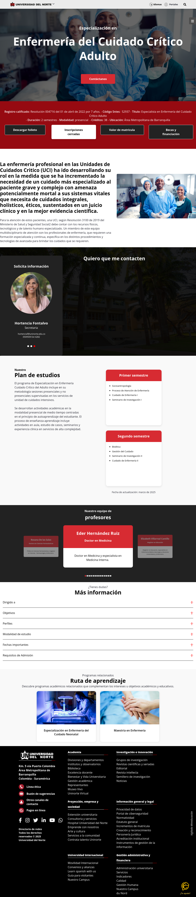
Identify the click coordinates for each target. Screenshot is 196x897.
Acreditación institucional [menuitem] (133, 838)
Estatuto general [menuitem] (127, 822)
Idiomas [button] (155, 4)
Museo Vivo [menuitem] (75, 789)
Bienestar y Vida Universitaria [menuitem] (87, 777)
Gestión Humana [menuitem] (127, 885)
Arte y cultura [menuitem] (76, 831)
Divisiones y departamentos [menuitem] (86, 760)
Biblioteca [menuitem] (74, 768)
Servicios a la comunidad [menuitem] (84, 835)
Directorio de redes (30, 829)
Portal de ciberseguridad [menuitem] (132, 813)
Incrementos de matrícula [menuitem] (133, 826)
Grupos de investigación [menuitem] (132, 760)
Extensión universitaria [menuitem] (82, 814)
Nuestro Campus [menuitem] (79, 880)
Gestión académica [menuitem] (80, 781)
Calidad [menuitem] (121, 881)
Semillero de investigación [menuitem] (133, 777)
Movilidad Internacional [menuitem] (83, 863)
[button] (184, 4)
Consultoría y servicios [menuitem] (82, 819)
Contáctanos (98, 79)
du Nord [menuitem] (122, 893)
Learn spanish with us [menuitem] (82, 871)
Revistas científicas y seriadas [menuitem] (135, 764)
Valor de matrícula (122, 130)
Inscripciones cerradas (74, 132)
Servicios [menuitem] (122, 872)
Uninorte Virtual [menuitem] (78, 793)
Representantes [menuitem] (78, 785)
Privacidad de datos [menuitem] (129, 809)
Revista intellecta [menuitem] (127, 772)
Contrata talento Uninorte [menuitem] (84, 840)
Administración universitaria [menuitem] (135, 868)
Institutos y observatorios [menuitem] (84, 764)
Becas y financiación (170, 132)
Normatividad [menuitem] (125, 818)
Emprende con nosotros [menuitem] (83, 827)
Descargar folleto (25, 130)
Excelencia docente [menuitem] (80, 772)
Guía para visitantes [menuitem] (80, 875)
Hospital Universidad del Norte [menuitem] (88, 823)
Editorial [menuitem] (122, 768)
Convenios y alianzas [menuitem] (81, 867)
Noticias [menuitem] (122, 781)
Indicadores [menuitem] (124, 876)
